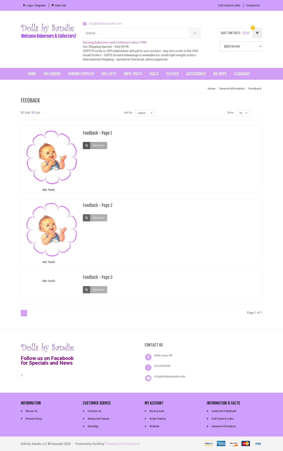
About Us (31, 411)
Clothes (172, 73)
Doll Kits (109, 73)
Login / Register (36, 5)
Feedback (254, 88)
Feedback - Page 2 (97, 207)
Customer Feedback (224, 411)
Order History (158, 418)
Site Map (93, 426)
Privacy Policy (34, 418)
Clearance (242, 73)
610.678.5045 (162, 365)
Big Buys (219, 73)
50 (243, 113)
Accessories (196, 73)
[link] (110, 347)
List (36, 112)
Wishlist (154, 426)
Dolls (154, 73)
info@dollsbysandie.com (105, 23)
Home (32, 73)
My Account (157, 411)
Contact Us (253, 5)
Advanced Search (98, 418)
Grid (25, 112)
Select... (145, 113)
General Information (231, 88)
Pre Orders (52, 73)
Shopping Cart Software (122, 443)
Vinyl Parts (133, 73)
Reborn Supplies (81, 73)
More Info (99, 145)
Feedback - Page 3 (97, 279)
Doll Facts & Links (229, 5)
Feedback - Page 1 (97, 133)
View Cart (60, 5)
